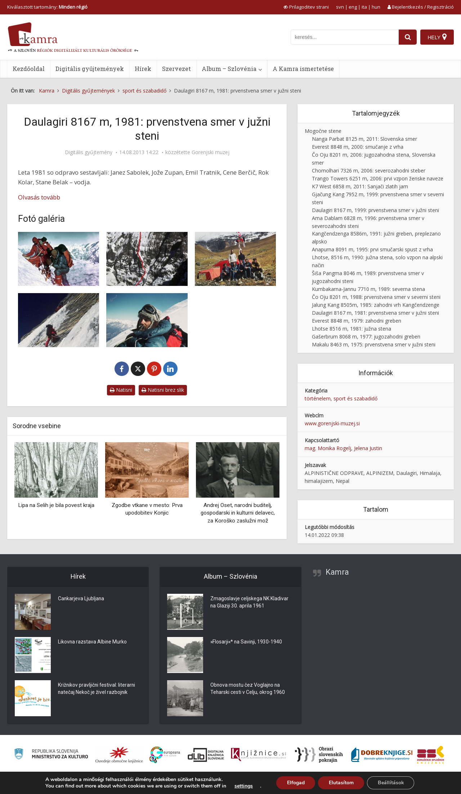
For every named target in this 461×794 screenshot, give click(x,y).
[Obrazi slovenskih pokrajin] (318, 755)
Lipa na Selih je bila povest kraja (56, 505)
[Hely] (437, 37)
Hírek (143, 68)
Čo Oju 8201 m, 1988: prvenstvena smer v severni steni (376, 296)
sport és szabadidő (355, 398)
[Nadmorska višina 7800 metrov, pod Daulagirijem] (58, 259)
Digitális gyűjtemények (89, 68)
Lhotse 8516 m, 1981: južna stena (351, 328)
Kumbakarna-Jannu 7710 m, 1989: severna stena (368, 289)
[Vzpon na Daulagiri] (146, 259)
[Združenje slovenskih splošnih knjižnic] (258, 755)
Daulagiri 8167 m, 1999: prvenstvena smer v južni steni (375, 210)
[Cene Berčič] (146, 320)
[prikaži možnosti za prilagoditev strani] (306, 7)
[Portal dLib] (206, 755)
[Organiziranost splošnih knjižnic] (119, 755)
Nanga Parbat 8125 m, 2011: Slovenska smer (364, 138)
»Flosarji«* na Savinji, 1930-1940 (246, 642)
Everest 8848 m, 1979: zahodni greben (356, 320)
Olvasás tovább (39, 197)
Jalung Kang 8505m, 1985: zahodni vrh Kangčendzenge (375, 304)
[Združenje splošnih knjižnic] (430, 755)
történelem (318, 398)
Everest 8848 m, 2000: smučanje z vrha (357, 146)
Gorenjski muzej (210, 152)
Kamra (337, 572)
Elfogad (295, 782)
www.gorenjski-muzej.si (332, 423)
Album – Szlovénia (229, 68)
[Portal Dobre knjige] (381, 755)
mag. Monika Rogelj (328, 448)
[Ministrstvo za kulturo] (51, 755)
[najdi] (408, 37)
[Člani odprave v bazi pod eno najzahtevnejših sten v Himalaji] (235, 259)
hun (376, 7)
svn (340, 7)
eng (353, 7)
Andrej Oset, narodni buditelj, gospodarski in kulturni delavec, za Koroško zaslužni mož (238, 513)
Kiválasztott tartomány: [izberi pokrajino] (47, 7)
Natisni (121, 389)
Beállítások (391, 782)
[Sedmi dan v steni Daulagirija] (58, 320)
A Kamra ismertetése (303, 68)
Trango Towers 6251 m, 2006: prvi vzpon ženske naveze (377, 178)
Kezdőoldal (29, 68)
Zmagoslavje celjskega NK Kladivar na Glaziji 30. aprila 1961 (249, 602)
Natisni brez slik (163, 389)
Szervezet (176, 68)
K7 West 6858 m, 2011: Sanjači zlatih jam (360, 186)
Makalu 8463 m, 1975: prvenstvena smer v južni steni (373, 344)
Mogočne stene (323, 130)
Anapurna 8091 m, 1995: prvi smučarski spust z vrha (372, 249)
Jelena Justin (368, 448)
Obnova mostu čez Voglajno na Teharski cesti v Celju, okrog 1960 (247, 689)
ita (364, 7)
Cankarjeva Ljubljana (81, 599)
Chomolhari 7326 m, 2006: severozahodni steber (368, 170)
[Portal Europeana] (165, 755)
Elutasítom (340, 782)
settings (243, 786)
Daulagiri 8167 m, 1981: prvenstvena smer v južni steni (375, 312)
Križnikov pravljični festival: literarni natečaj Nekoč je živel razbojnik (97, 689)
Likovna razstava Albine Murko (92, 642)
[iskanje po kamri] (345, 37)
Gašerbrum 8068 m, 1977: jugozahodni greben (366, 336)
